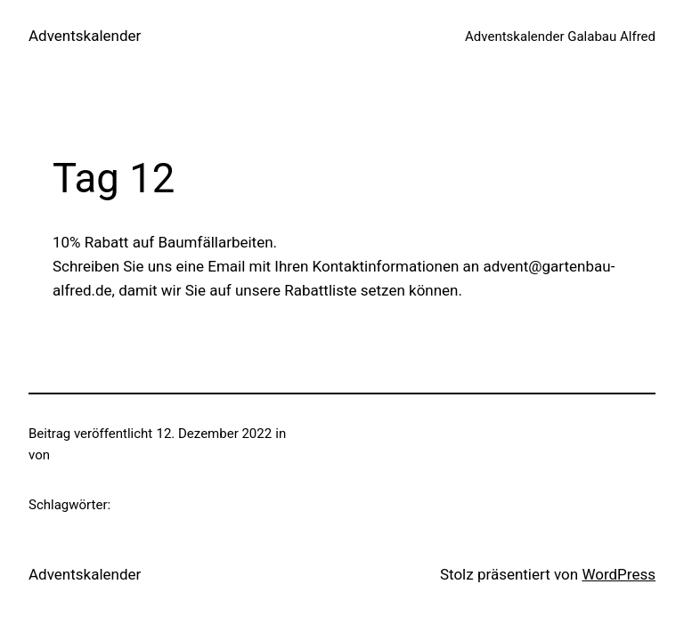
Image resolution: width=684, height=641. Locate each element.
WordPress (619, 574)
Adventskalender (84, 36)
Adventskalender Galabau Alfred (560, 36)
